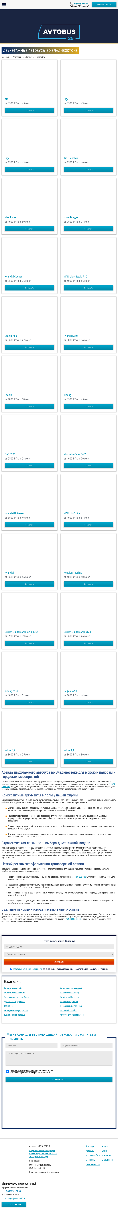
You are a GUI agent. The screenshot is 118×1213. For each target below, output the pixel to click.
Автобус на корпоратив (14, 992)
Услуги (105, 1146)
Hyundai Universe (14, 513)
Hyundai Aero (71, 335)
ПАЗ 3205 (10, 454)
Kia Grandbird (71, 158)
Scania (8, 395)
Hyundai (9, 572)
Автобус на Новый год (70, 997)
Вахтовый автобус (68, 1010)
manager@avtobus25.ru (15, 1198)
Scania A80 (11, 335)
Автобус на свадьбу (13, 988)
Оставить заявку (59, 1079)
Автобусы (90, 1151)
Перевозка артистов (69, 1001)
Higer (66, 99)
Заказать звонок (104, 4)
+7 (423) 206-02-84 (82, 3)
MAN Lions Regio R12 (75, 276)
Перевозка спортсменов (71, 1006)
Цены (104, 1151)
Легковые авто (93, 1164)
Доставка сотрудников (14, 1001)
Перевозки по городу (69, 992)
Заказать (29, 110)
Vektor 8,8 (69, 750)
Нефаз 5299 (70, 691)
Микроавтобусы (93, 1155)
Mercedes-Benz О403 (75, 454)
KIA (6, 99)
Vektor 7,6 (10, 750)
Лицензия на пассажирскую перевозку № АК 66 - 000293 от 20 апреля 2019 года (43, 1153)
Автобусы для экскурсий (71, 988)
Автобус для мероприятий (72, 1015)
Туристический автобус (14, 1015)
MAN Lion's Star (72, 513)
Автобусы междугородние (16, 1010)
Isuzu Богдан (71, 217)
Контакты (106, 1155)
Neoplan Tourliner (73, 572)
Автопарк (90, 1146)
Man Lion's (10, 217)
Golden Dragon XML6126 (77, 631)
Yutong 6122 (11, 691)
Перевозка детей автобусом (17, 997)
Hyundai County (13, 276)
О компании (107, 1160)
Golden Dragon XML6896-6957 (21, 631)
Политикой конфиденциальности (27, 969)
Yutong (67, 395)
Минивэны (90, 1160)
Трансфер (8, 1006)
